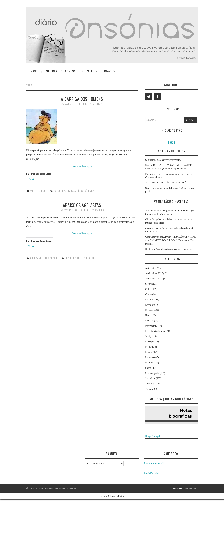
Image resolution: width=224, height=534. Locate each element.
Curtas (148, 294)
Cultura (34, 258)
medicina (76, 258)
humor (68, 258)
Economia (150, 305)
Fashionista (178, 488)
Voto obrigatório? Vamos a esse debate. (175, 249)
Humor (148, 315)
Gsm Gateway (152, 236)
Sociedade (41, 191)
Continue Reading (82, 166)
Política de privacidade (102, 71)
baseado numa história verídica (68, 191)
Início (34, 71)
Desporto (149, 299)
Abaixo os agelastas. (82, 205)
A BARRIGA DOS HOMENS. (82, 98)
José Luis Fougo (81, 104)
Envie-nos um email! (154, 463)
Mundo (148, 352)
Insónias (149, 320)
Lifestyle (149, 341)
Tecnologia (150, 383)
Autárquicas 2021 (154, 278)
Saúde (33, 191)
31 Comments (98, 210)
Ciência (149, 284)
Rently (148, 249)
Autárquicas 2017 (154, 273)
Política (149, 357)
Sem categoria (152, 373)
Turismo (149, 389)
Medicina (43, 258)
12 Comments (98, 104)
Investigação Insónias (155, 331)
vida (92, 191)
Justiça (148, 336)
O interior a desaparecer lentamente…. (164, 160)
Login (171, 142)
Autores (51, 71)
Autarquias (150, 268)
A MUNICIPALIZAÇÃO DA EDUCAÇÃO (166, 182)
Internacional (151, 326)
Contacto (71, 71)
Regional (149, 362)
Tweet (31, 179)
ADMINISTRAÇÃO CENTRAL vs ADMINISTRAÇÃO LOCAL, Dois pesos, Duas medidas (170, 240)
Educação (150, 310)
